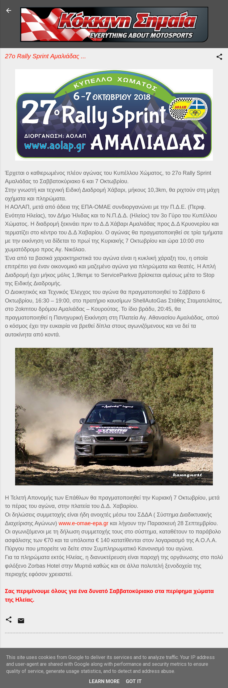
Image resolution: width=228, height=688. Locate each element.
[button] (219, 58)
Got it (134, 681)
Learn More (104, 681)
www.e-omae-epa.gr (83, 523)
